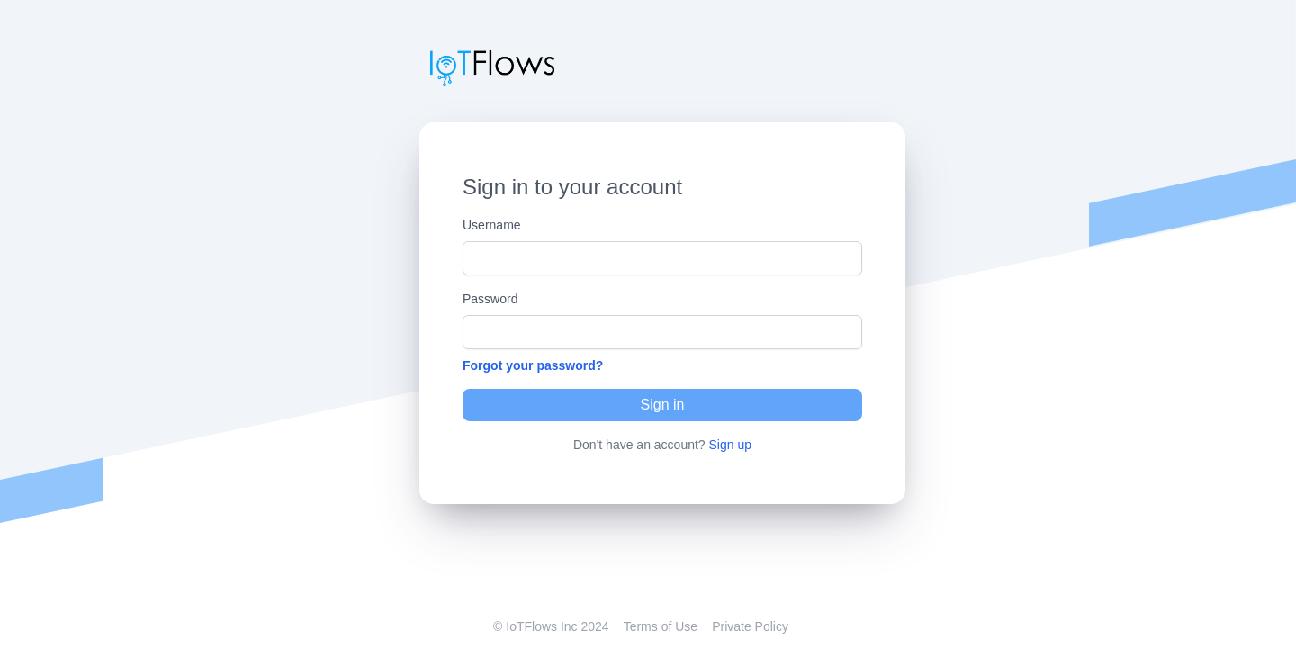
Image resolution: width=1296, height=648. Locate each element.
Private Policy (750, 626)
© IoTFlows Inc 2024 (551, 626)
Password (490, 299)
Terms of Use (661, 626)
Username (492, 225)
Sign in (663, 404)
